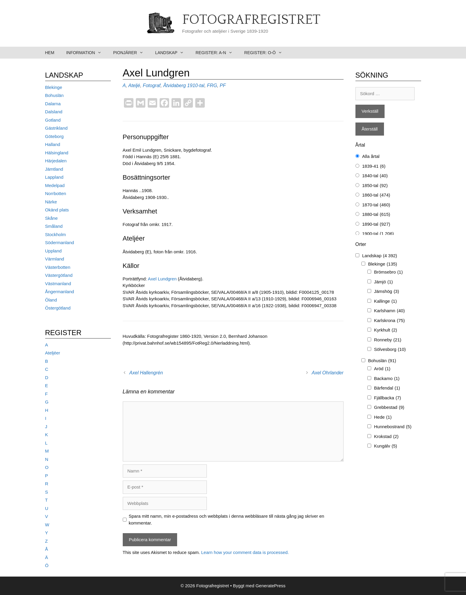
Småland (54, 226)
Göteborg (54, 136)
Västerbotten (57, 267)
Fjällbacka (387, 398)
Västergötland (59, 275)
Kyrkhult (385, 330)
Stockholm (55, 234)
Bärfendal (387, 388)
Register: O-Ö (266, 53)
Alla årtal (371, 156)
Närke (51, 201)
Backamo (387, 378)
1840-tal (375, 175)
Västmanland (58, 283)
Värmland (54, 258)
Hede (383, 417)
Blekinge (53, 87)
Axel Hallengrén (146, 372)
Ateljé (134, 85)
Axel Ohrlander (328, 372)
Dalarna (53, 103)
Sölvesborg (390, 349)
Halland (52, 144)
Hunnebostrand (393, 426)
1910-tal (195, 85)
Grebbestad (389, 407)
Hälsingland (56, 152)
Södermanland (59, 242)
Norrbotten (55, 193)
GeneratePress (271, 585)
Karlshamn (389, 310)
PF (223, 85)
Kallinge (385, 301)
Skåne (51, 218)
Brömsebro (388, 272)
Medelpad (55, 185)
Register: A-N (217, 53)
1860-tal (376, 195)
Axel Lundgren (163, 278)
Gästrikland (56, 128)
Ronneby (388, 340)
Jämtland (54, 169)
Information (86, 53)
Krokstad (386, 436)
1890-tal (376, 224)
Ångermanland (59, 291)
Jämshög (386, 291)
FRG (212, 85)
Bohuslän (54, 95)
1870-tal (376, 205)
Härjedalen (56, 160)
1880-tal (376, 214)
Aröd (382, 368)
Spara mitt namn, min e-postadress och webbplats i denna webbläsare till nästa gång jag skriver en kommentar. (226, 519)
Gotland (53, 120)
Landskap (172, 53)
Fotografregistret (251, 19)
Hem (49, 52)
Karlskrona (389, 320)
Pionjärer (131, 53)
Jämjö (383, 282)
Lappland (54, 177)
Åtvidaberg (174, 85)
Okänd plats (57, 209)
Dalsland (53, 111)
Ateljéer (52, 352)
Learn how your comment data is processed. (245, 552)
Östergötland (58, 307)
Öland (51, 299)
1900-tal (378, 233)
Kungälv (385, 446)
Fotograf (151, 85)
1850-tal (375, 185)
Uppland (53, 250)
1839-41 (373, 166)
